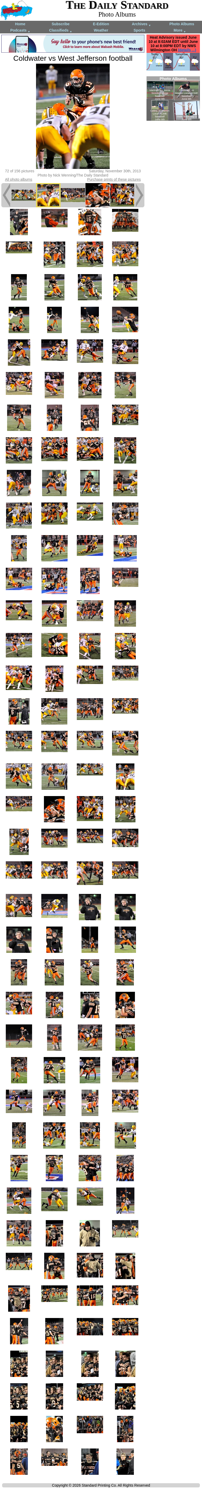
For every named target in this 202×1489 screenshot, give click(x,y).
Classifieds (60, 30)
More (180, 30)
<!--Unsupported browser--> (173, 98)
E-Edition (101, 24)
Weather (101, 30)
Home (20, 24)
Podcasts (20, 30)
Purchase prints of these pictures (114, 179)
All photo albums (18, 179)
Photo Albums (181, 24)
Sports (139, 30)
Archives (141, 24)
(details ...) (187, 50)
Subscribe (61, 24)
